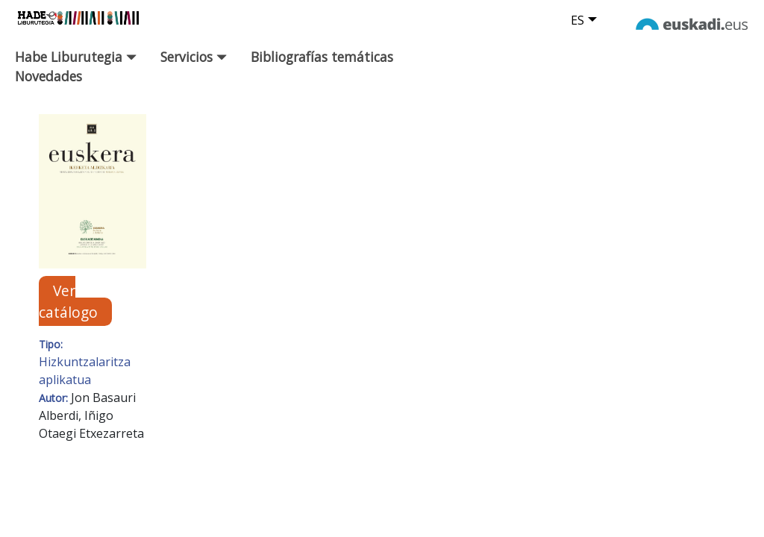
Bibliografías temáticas (322, 57)
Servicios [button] (193, 57)
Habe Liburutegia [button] (76, 57)
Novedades (48, 76)
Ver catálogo (68, 301)
